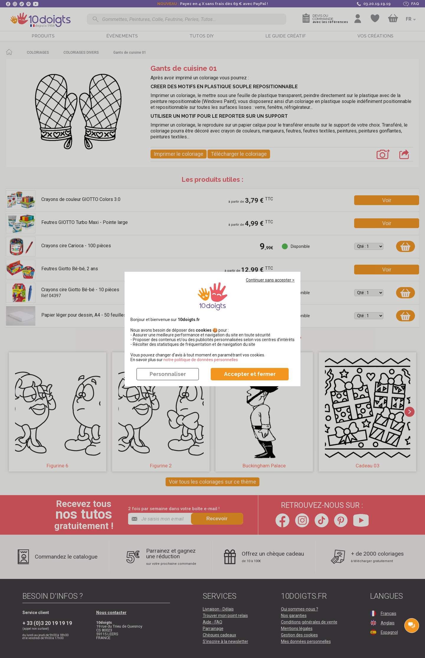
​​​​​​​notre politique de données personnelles (201, 359)
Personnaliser (168, 374)
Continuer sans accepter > (270, 280)
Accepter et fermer (250, 374)
